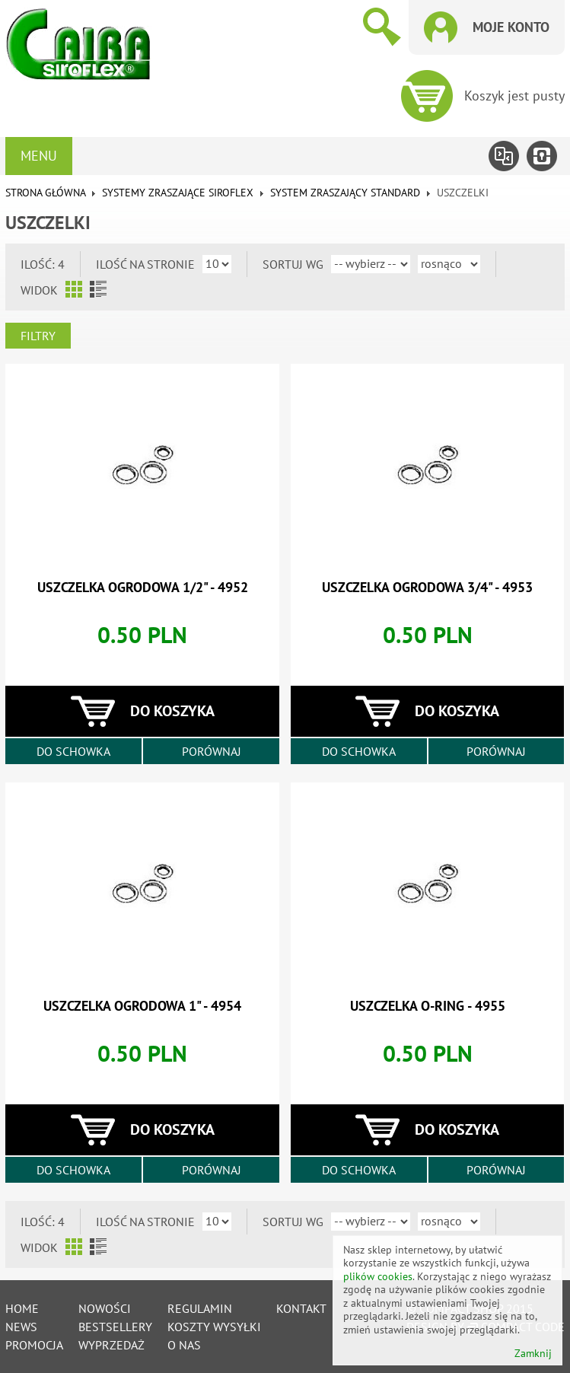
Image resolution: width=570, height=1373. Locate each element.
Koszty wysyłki (214, 1326)
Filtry (38, 335)
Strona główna (45, 192)
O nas (184, 1344)
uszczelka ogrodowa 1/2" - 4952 (142, 587)
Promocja (34, 1344)
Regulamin (199, 1308)
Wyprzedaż (111, 1344)
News (21, 1326)
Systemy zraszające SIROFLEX (177, 192)
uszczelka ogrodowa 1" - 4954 (142, 1006)
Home (22, 1308)
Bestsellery (115, 1326)
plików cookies (377, 1276)
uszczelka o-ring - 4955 (427, 1006)
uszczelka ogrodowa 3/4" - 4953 (427, 587)
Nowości (104, 1308)
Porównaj (211, 751)
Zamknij (533, 1353)
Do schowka (73, 751)
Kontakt (301, 1308)
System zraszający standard (345, 192)
